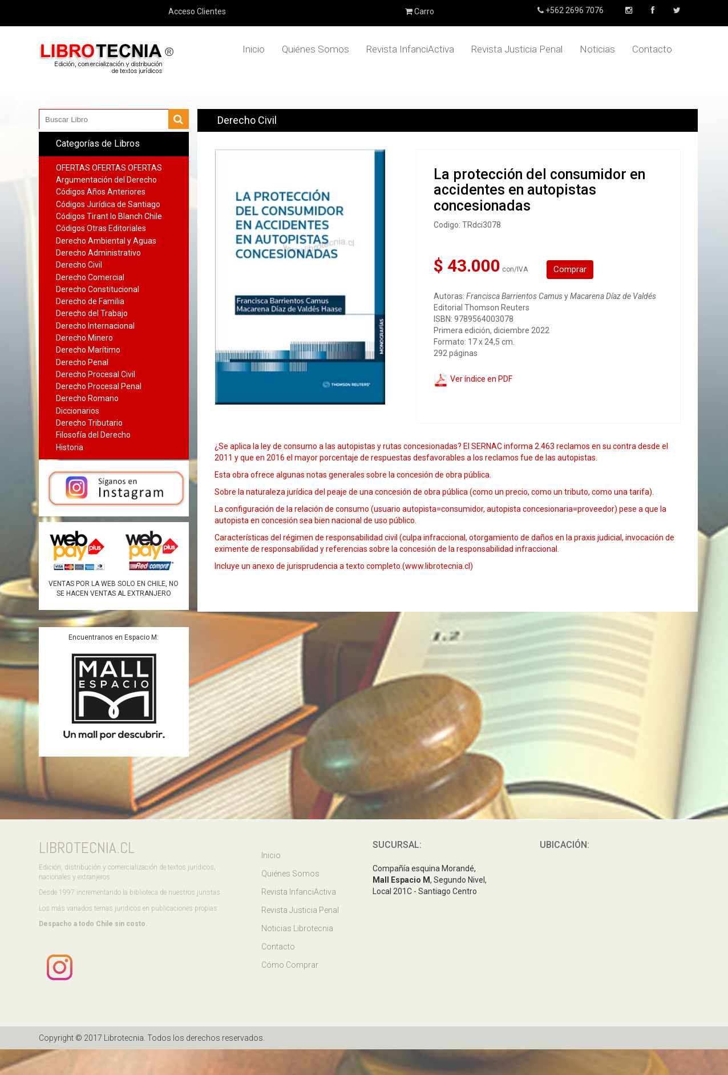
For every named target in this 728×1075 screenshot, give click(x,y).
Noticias (597, 49)
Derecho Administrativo (98, 252)
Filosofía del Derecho (93, 434)
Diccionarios (77, 410)
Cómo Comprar (289, 964)
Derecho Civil (79, 264)
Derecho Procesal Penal (98, 386)
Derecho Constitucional (97, 289)
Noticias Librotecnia (297, 928)
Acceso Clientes (197, 11)
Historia (69, 447)
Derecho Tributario (89, 422)
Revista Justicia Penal (517, 49)
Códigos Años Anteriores (100, 191)
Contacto (652, 49)
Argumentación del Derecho (106, 179)
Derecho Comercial (90, 277)
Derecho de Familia (90, 301)
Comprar (570, 269)
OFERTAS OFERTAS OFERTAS (109, 167)
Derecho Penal (82, 362)
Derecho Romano (87, 398)
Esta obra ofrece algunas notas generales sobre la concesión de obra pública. (353, 474)
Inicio (253, 49)
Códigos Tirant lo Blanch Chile (109, 216)
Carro (419, 11)
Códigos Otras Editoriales (101, 228)
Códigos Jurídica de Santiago (108, 204)
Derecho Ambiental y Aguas (106, 240)
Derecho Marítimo (88, 349)
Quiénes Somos (315, 49)
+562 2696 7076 (574, 10)
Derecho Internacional (95, 325)
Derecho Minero (84, 337)
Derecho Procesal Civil (95, 374)
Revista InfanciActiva (410, 49)
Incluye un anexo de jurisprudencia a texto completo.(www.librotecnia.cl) (344, 566)
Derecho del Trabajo (92, 313)
